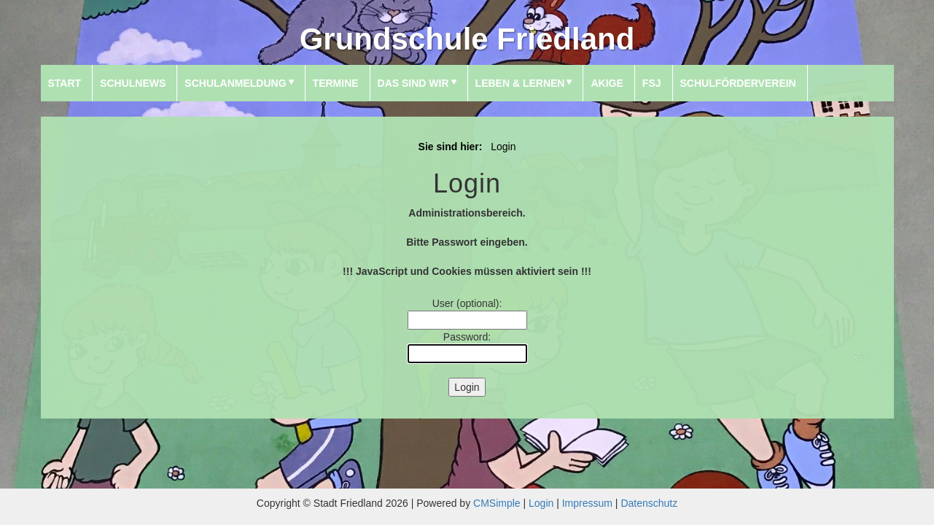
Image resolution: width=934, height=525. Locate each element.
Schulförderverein (738, 83)
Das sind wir (413, 83)
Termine (336, 83)
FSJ (651, 83)
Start (65, 83)
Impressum (587, 503)
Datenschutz (648, 503)
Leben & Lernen (520, 83)
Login (541, 503)
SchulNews (133, 83)
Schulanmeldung (235, 83)
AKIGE (607, 83)
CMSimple (497, 503)
